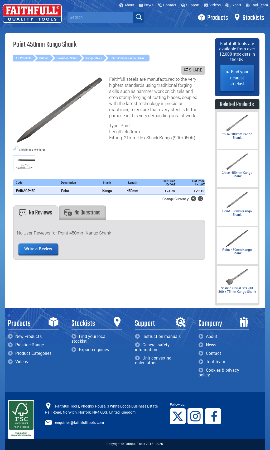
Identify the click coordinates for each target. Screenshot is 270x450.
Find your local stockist (89, 338)
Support (190, 4)
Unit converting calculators (153, 360)
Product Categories (29, 353)
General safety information (152, 347)
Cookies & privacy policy (219, 372)
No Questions (82, 213)
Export (233, 4)
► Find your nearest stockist (237, 78)
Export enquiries (90, 349)
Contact (167, 4)
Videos (212, 4)
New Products (25, 336)
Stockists (248, 17)
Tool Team (257, 4)
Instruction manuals (158, 336)
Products (213, 17)
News (146, 4)
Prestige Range (26, 345)
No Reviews (35, 213)
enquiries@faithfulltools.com (79, 422)
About (126, 4)
